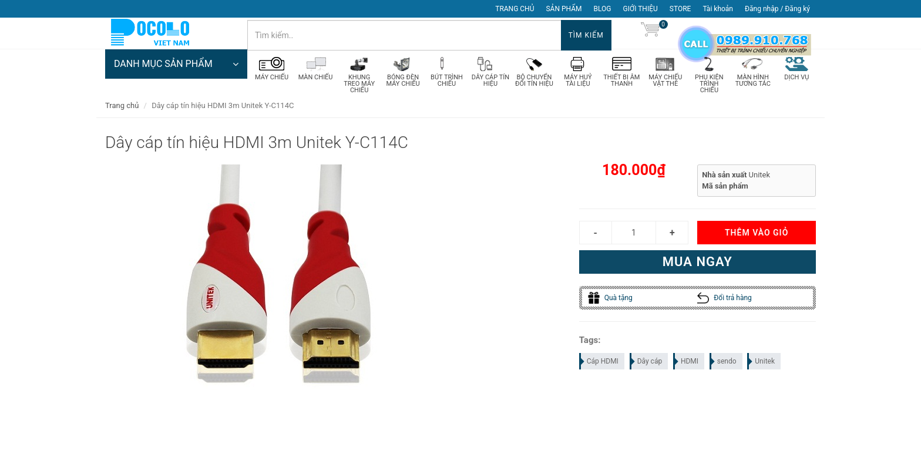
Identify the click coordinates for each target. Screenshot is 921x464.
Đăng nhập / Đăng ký (777, 9)
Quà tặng (610, 304)
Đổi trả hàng (724, 304)
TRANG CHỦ (514, 9)
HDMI (686, 367)
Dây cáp (647, 367)
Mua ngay (697, 267)
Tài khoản (717, 9)
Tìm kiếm (586, 35)
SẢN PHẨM (563, 9)
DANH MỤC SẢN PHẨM (176, 73)
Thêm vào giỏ (756, 238)
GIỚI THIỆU (640, 9)
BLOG (602, 9)
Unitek (761, 367)
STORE (680, 9)
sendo (724, 367)
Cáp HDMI (599, 367)
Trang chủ (122, 111)
